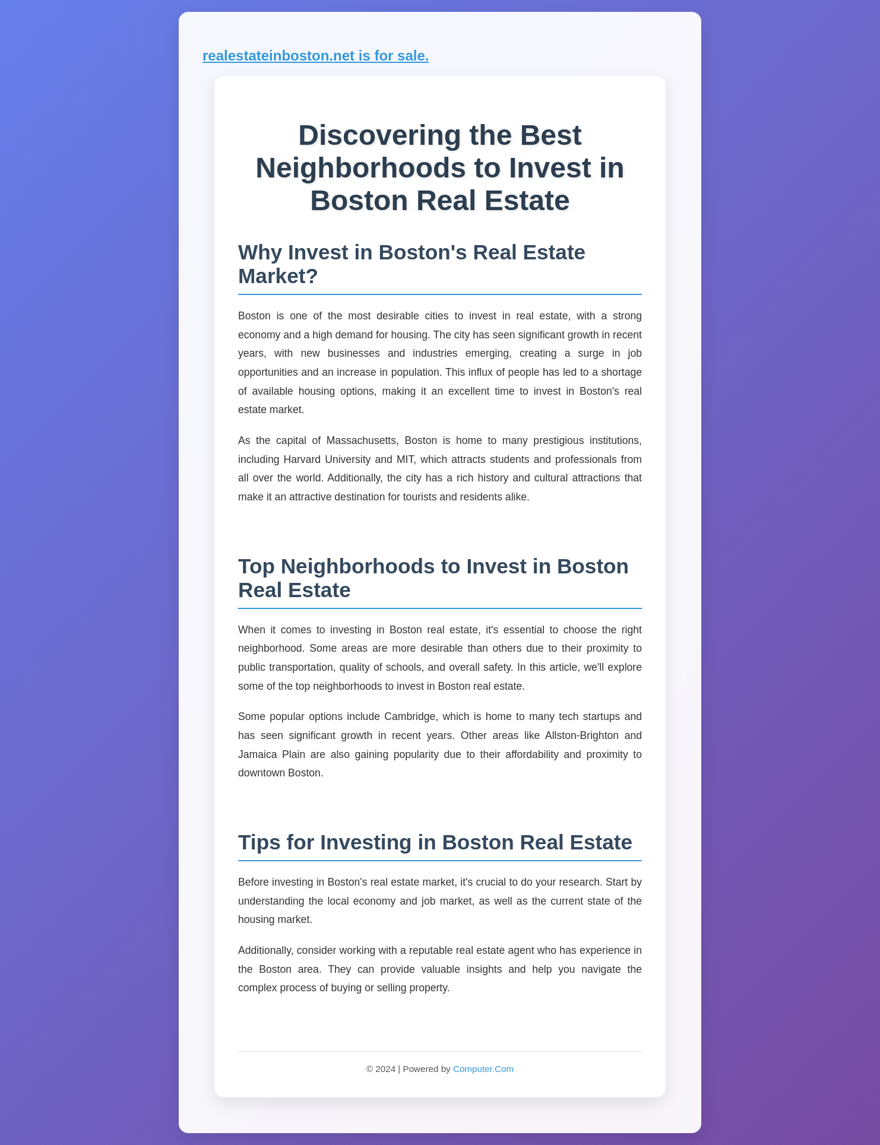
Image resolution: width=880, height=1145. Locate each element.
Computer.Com (483, 1069)
